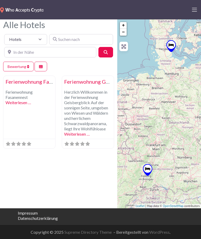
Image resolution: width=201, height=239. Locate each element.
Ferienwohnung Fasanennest (39, 81)
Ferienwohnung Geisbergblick (99, 81)
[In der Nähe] (50, 52)
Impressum (28, 212)
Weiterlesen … (18, 102)
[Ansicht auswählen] (41, 66)
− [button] (123, 32)
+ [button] (123, 25)
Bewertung (18, 66)
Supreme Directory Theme (88, 232)
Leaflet (140, 206)
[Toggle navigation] (194, 9)
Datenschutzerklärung (34, 218)
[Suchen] (105, 52)
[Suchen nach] (81, 39)
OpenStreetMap (173, 206)
